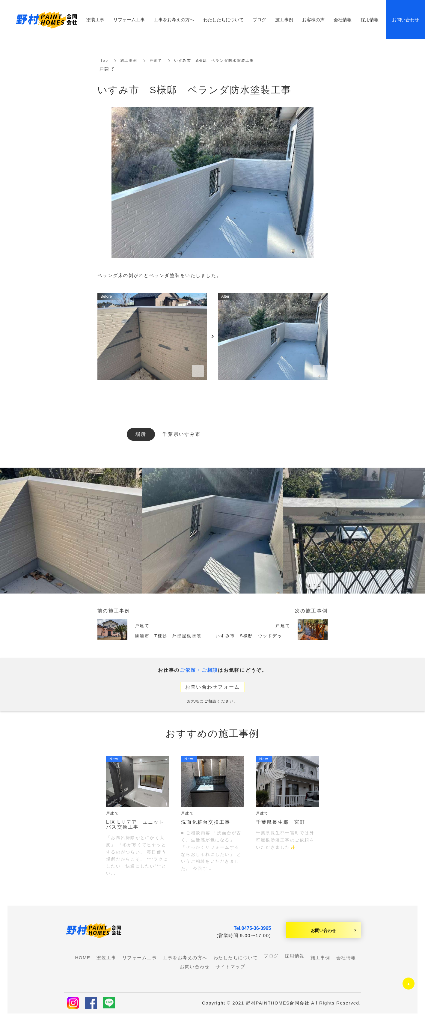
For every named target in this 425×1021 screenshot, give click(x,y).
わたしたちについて (223, 19)
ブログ (271, 955)
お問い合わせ (323, 930)
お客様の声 (313, 19)
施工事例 (128, 60)
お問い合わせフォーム (212, 686)
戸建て (155, 60)
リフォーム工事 (129, 19)
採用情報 (295, 955)
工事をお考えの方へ (174, 19)
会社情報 (343, 19)
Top (104, 60)
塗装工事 (95, 19)
